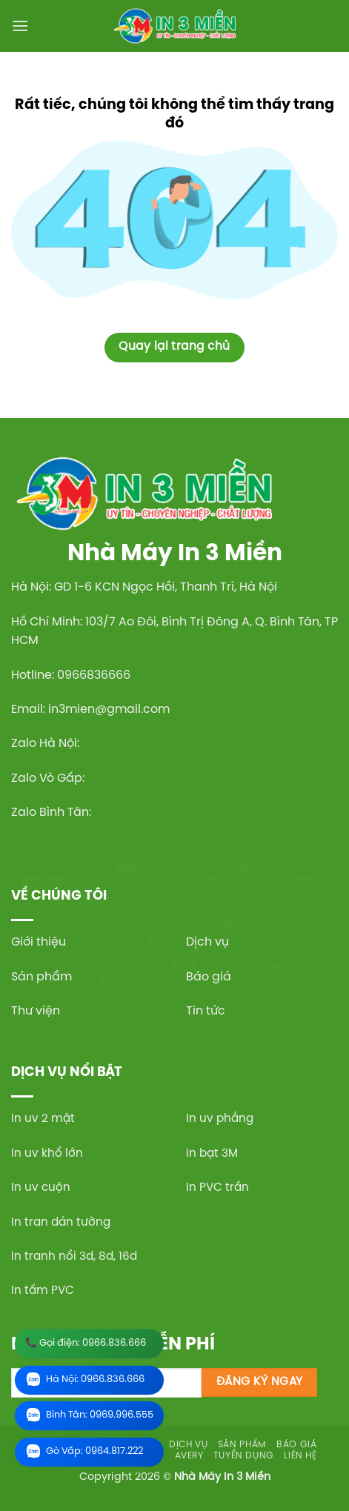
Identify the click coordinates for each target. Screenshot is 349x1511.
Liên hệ (300, 1456)
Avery (189, 1456)
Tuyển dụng (243, 1456)
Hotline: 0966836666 (70, 675)
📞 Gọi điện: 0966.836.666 (85, 1343)
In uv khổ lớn (47, 1154)
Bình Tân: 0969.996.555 (89, 1416)
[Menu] (20, 25)
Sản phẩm (41, 977)
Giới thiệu (38, 942)
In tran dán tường (60, 1223)
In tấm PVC (42, 1291)
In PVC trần (217, 1188)
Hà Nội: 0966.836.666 (84, 1379)
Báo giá (208, 977)
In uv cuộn (40, 1188)
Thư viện (35, 1011)
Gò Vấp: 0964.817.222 (84, 1452)
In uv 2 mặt (43, 1119)
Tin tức (205, 1011)
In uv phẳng (219, 1119)
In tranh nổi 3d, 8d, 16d (74, 1257)
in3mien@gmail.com (109, 709)
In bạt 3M (212, 1154)
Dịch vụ (207, 942)
